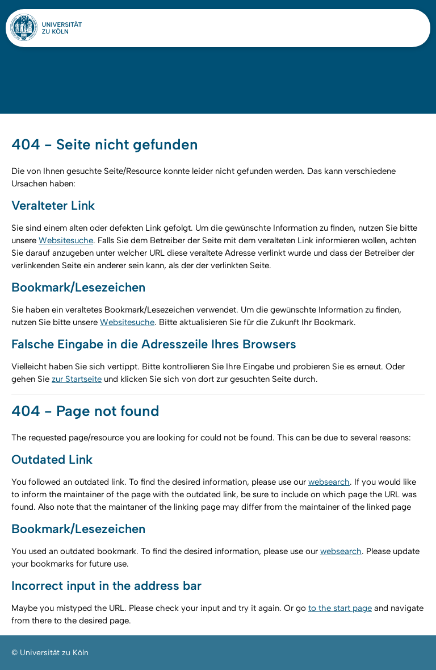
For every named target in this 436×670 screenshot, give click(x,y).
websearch (329, 482)
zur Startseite (77, 379)
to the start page (340, 608)
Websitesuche (66, 240)
